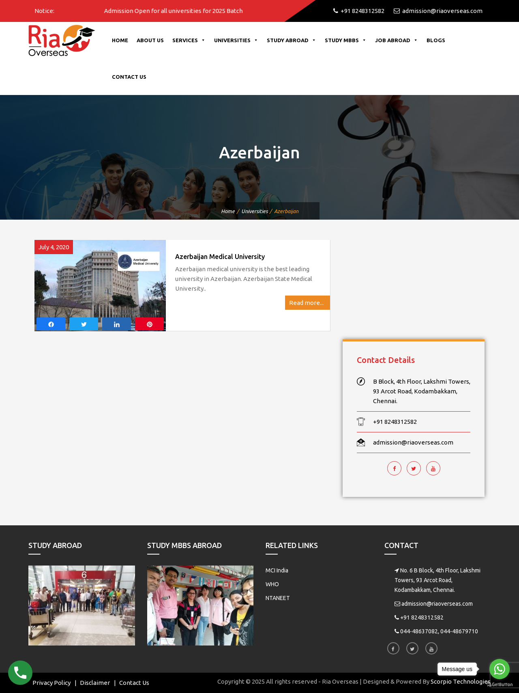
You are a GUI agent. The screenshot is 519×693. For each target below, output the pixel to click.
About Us (150, 40)
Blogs (436, 40)
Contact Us (129, 77)
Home (120, 40)
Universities (236, 40)
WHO (272, 584)
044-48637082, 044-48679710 (439, 631)
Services (189, 40)
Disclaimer (95, 682)
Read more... (307, 302)
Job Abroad (396, 40)
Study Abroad (291, 40)
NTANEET (278, 598)
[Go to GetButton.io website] (500, 684)
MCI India (277, 570)
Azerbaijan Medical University (220, 256)
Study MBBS (346, 40)
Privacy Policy (51, 682)
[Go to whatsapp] (499, 669)
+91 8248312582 (422, 617)
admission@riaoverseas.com (437, 603)
